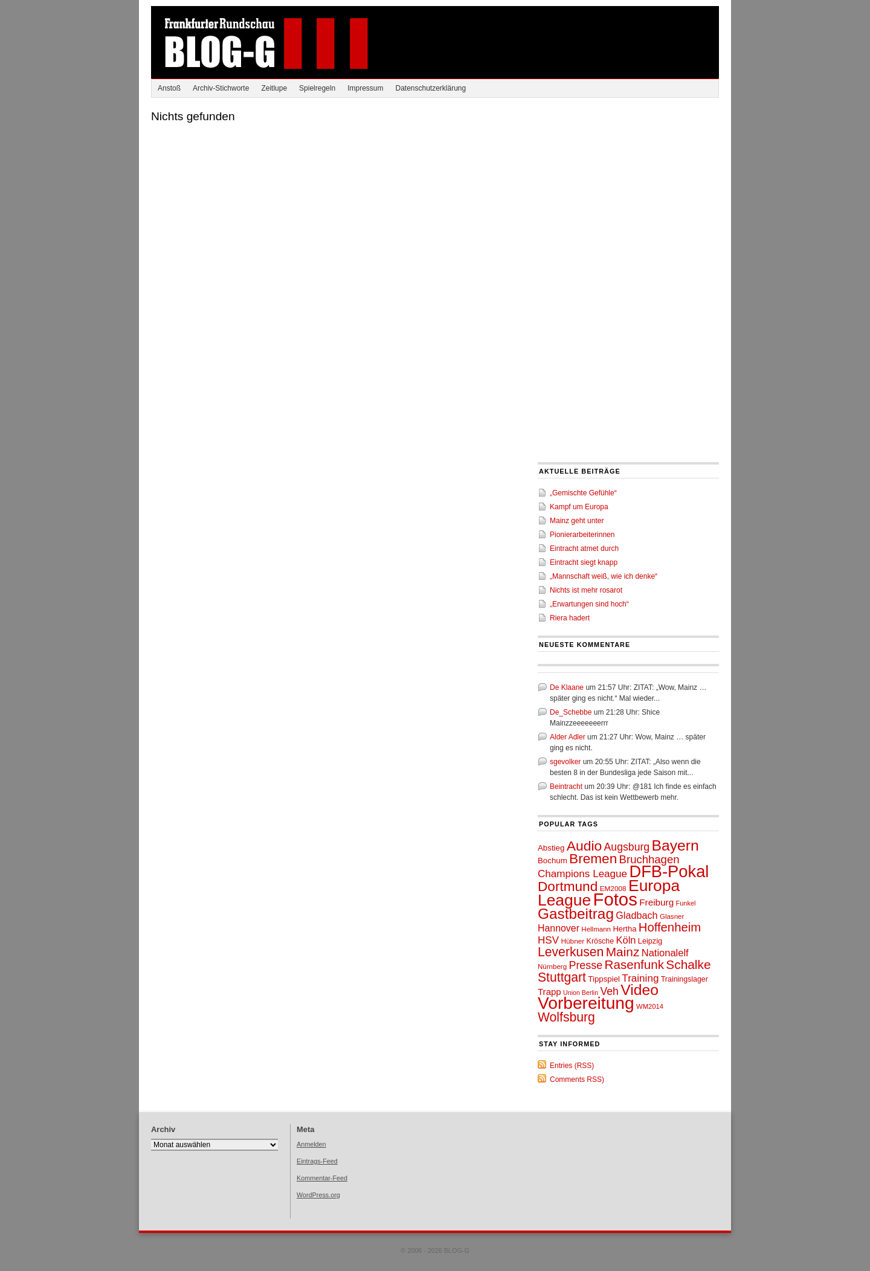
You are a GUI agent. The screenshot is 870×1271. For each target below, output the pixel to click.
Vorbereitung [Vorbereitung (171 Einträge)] (586, 1003)
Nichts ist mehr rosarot (586, 590)
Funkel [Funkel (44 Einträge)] (686, 903)
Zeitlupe (274, 88)
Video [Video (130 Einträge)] (639, 990)
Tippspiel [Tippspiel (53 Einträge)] (604, 978)
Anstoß (169, 88)
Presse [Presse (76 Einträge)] (585, 965)
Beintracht (566, 786)
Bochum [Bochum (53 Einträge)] (552, 860)
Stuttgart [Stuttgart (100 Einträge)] (562, 977)
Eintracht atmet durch (584, 548)
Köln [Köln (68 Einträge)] (626, 940)
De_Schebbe (570, 712)
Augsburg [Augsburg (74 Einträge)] (627, 847)
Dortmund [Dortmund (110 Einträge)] (568, 886)
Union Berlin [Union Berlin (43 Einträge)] (580, 992)
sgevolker (565, 762)
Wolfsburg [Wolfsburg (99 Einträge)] (566, 1017)
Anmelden (311, 1144)
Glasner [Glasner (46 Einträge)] (672, 916)
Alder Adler (567, 737)
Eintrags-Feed (317, 1161)
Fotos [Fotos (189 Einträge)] (615, 899)
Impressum (365, 88)
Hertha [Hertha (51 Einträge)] (624, 928)
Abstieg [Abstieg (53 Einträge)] (551, 847)
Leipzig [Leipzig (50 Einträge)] (650, 941)
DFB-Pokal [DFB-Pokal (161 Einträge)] (669, 871)
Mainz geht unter (577, 520)
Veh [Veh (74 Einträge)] (609, 991)
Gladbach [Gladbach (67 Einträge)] (636, 915)
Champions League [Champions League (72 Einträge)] (582, 874)
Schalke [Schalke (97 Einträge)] (688, 964)
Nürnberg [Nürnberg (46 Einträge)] (552, 966)
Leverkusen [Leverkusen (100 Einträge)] (571, 952)
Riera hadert (570, 618)
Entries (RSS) (572, 1065)
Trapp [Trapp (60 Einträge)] (549, 991)
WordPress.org (318, 1195)
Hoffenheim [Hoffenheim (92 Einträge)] (670, 927)
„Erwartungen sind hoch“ (589, 604)
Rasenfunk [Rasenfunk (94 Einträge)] (634, 964)
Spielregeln (317, 88)
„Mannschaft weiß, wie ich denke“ (603, 576)
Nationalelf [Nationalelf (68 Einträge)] (665, 952)
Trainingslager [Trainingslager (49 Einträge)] (684, 979)
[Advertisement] (628, 188)
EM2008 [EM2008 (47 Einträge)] (613, 888)
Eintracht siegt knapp (583, 562)
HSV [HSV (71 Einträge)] (548, 940)
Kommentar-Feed (322, 1178)
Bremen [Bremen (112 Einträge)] (593, 858)
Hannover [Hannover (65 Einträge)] (558, 928)
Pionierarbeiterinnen (582, 534)
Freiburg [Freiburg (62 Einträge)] (656, 902)
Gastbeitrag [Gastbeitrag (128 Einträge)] (576, 914)
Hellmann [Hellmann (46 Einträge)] (596, 929)
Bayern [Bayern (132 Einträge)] (675, 845)
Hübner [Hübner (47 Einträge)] (572, 941)
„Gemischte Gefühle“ (583, 493)
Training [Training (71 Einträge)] (640, 978)
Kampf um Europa (579, 507)
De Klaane (567, 687)
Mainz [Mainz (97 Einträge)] (623, 952)
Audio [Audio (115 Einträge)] (584, 846)
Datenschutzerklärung (430, 88)
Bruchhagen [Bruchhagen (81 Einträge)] (649, 859)
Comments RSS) (577, 1079)
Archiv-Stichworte (221, 88)
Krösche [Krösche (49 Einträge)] (600, 941)
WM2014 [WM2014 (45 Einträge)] (649, 1006)
